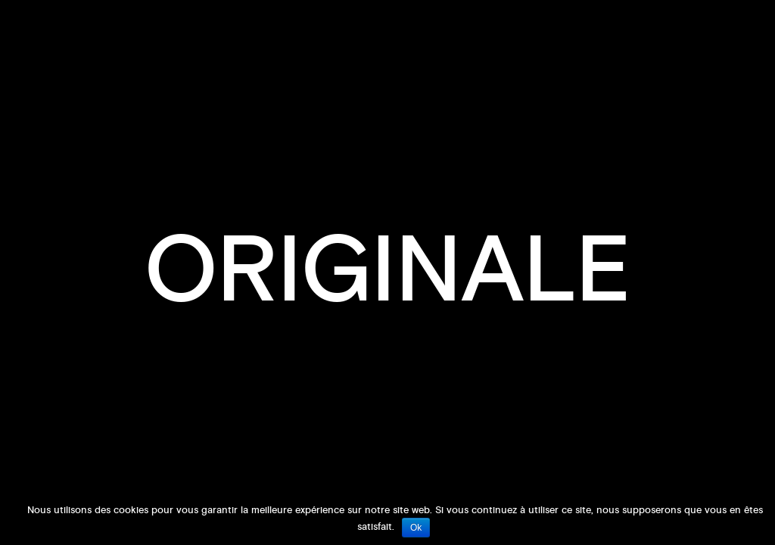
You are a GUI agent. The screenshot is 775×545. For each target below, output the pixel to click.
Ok (416, 527)
